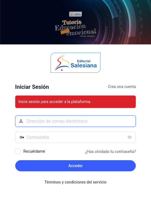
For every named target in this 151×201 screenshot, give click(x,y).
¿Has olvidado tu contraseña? (110, 151)
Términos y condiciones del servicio (76, 182)
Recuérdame (34, 151)
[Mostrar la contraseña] (130, 137)
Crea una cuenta (122, 86)
